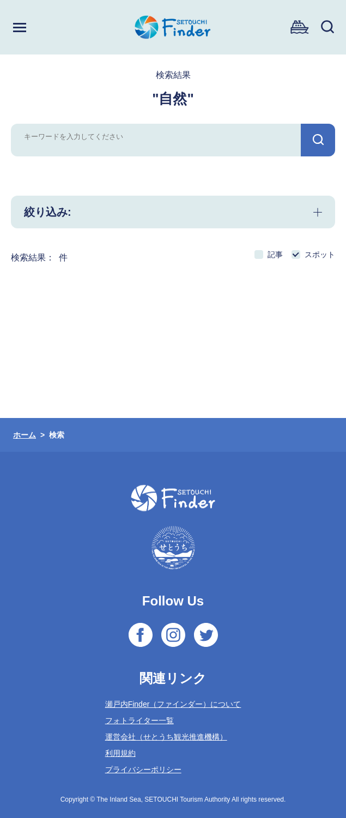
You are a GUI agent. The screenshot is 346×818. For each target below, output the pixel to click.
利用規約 (120, 753)
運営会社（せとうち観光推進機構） (166, 737)
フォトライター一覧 (139, 720)
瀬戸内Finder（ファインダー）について (173, 704)
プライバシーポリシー (143, 769)
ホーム (24, 435)
